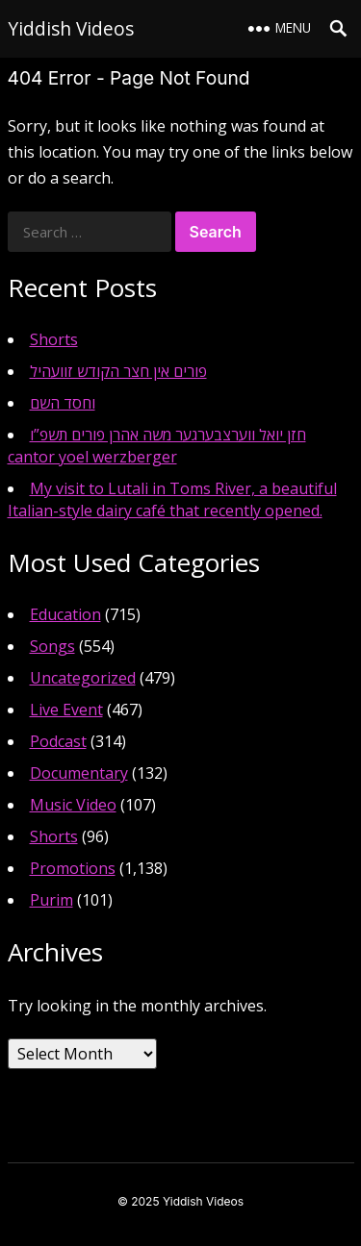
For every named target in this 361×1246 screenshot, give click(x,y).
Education (65, 614)
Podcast (58, 741)
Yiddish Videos (71, 28)
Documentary (79, 773)
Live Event (66, 709)
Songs (52, 646)
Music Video (73, 804)
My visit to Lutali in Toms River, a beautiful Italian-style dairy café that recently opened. (172, 499)
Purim (51, 899)
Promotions (73, 868)
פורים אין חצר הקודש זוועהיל (118, 371)
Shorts (54, 339)
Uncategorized (83, 677)
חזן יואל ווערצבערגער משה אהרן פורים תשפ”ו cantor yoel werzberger (157, 445)
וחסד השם (62, 402)
